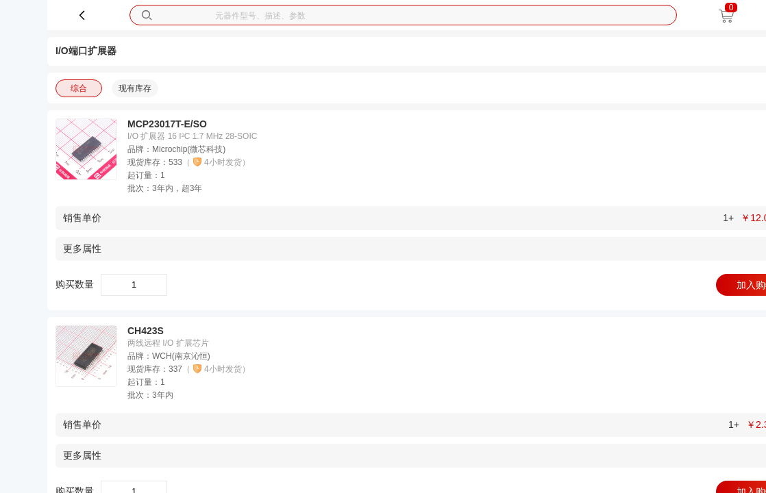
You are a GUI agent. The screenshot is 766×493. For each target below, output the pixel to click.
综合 (79, 88)
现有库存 (135, 88)
